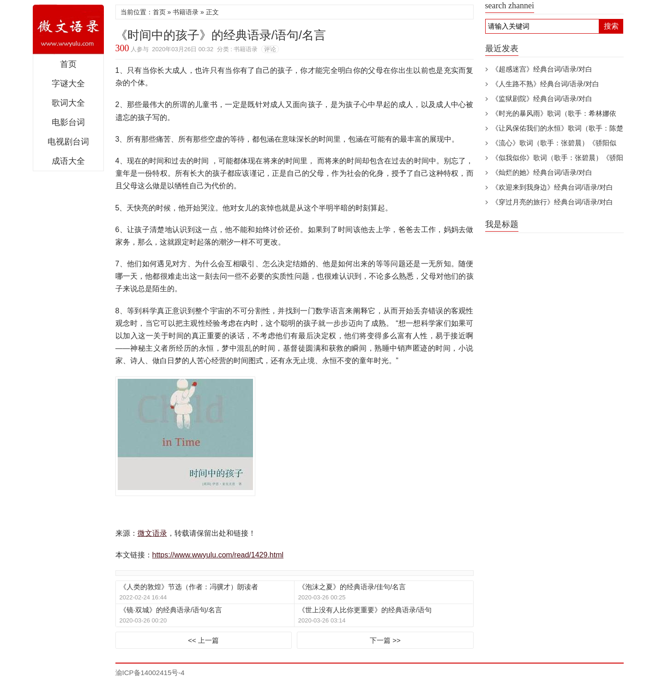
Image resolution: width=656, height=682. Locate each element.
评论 (270, 49)
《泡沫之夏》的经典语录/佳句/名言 (352, 587)
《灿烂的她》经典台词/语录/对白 (542, 172)
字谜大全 (68, 83)
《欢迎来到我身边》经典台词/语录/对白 (552, 187)
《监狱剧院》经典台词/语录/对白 (542, 98)
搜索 (611, 26)
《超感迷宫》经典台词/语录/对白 (542, 69)
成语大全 (68, 161)
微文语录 (68, 29)
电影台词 (68, 122)
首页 (68, 64)
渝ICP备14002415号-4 (150, 672)
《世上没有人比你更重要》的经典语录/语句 (365, 610)
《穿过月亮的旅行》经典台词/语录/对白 (552, 202)
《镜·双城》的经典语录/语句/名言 (171, 610)
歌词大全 (68, 103)
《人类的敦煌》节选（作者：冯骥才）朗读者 (189, 587)
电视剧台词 (68, 141)
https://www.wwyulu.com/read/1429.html (218, 555)
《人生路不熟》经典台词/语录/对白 (545, 84)
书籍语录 (186, 12)
